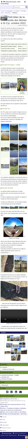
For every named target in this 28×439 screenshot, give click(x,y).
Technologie (23, 10)
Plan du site (3, 416)
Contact (2, 419)
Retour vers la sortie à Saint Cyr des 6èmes (14, 412)
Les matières (16, 10)
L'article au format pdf (8, 369)
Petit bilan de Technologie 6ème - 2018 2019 (14, 414)
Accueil (2, 10)
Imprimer (4, 367)
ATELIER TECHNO (6, 379)
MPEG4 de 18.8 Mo (17, 323)
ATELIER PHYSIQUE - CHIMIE (10, 375)
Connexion (3, 430)
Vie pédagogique (9, 10)
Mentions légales (4, 425)
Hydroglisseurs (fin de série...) (10, 399)
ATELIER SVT (5, 377)
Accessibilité (3, 422)
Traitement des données (5, 427)
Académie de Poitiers (7, 433)
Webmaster (5, 385)
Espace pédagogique (23, 435)
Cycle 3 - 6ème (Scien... (6, 12)
